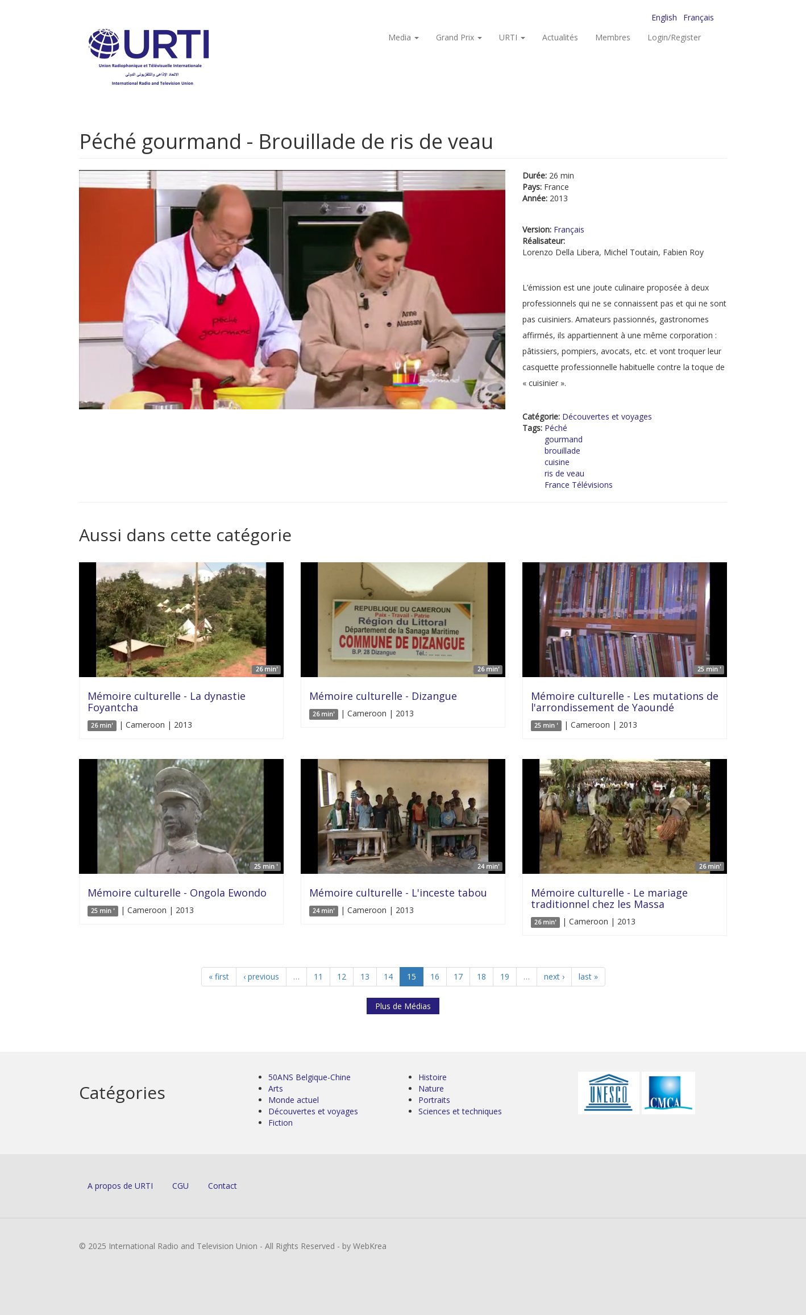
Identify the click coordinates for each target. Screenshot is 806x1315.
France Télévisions (579, 484)
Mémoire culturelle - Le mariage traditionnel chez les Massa (609, 898)
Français (698, 17)
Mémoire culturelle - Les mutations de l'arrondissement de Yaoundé (624, 701)
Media (403, 37)
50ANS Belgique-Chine (309, 1077)
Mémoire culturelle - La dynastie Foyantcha (167, 701)
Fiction (280, 1122)
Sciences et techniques (460, 1111)
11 (318, 976)
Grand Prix (459, 37)
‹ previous (261, 976)
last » (588, 976)
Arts (275, 1088)
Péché (556, 427)
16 (434, 976)
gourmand (564, 439)
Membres (612, 37)
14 (388, 976)
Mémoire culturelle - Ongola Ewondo (177, 892)
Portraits (434, 1099)
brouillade (562, 450)
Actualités (560, 37)
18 (481, 976)
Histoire (432, 1077)
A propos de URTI (120, 1185)
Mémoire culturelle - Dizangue (383, 696)
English (664, 17)
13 (364, 976)
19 (504, 976)
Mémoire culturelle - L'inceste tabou (398, 892)
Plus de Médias (403, 1006)
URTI (512, 37)
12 (341, 976)
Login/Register (674, 37)
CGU (180, 1185)
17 (458, 976)
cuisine (557, 462)
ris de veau (564, 473)
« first (219, 976)
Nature (431, 1088)
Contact (222, 1185)
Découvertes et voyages (607, 416)
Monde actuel (293, 1099)
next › (554, 976)
